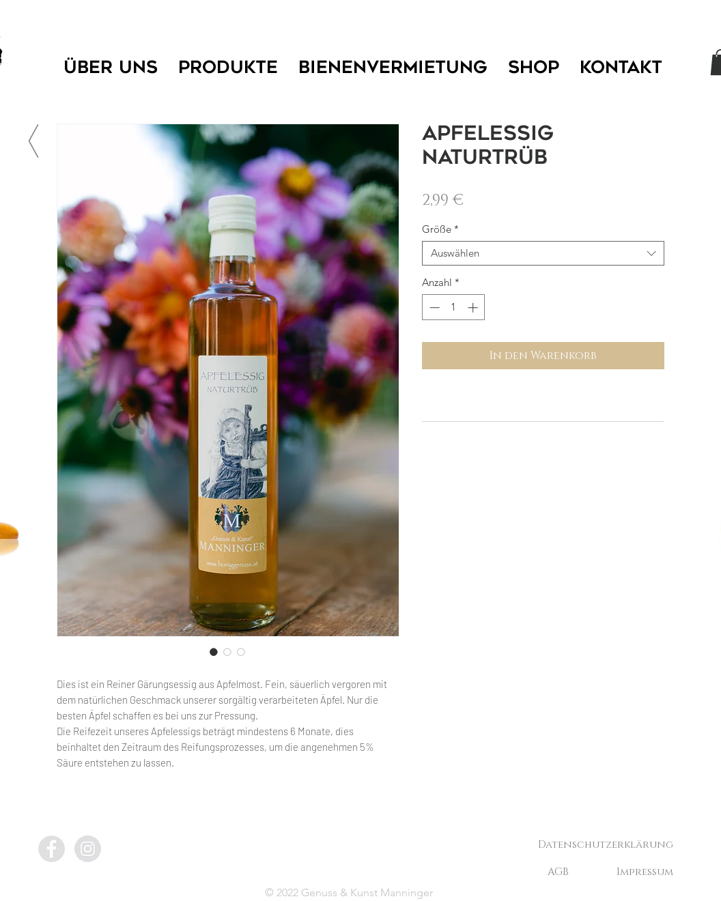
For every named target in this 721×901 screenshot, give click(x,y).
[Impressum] (644, 871)
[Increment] (474, 307)
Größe (440, 229)
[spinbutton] (453, 307)
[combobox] (543, 253)
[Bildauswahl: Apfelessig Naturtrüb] (214, 652)
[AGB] (557, 871)
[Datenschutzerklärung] (605, 844)
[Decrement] (433, 307)
